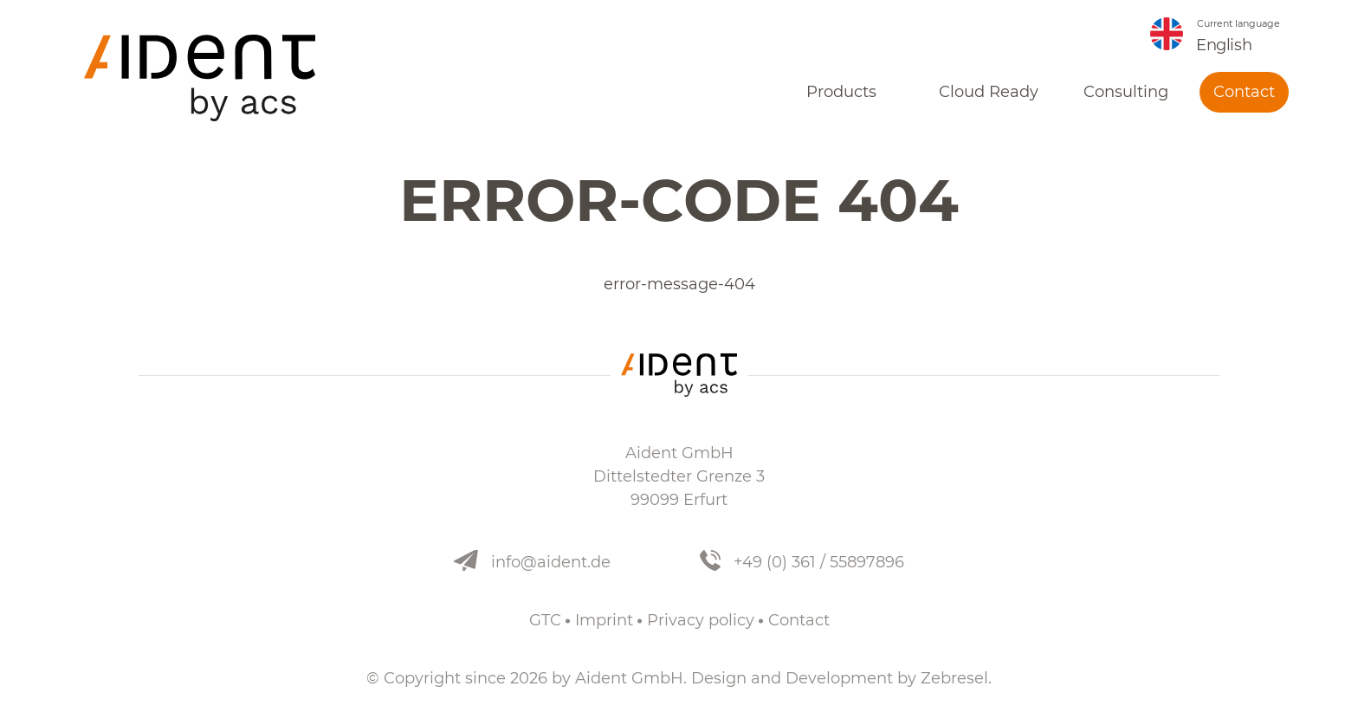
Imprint (604, 620)
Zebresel (954, 678)
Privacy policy (700, 620)
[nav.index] (199, 78)
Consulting (1125, 91)
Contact (1244, 91)
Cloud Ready (988, 91)
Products (841, 91)
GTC (545, 620)
